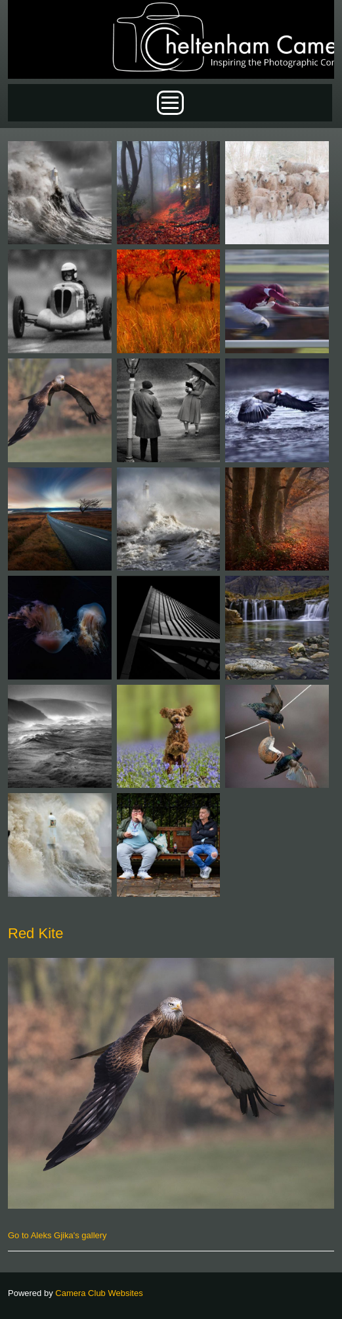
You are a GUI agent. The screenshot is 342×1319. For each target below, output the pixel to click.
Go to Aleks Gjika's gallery (57, 1235)
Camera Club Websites (98, 1293)
